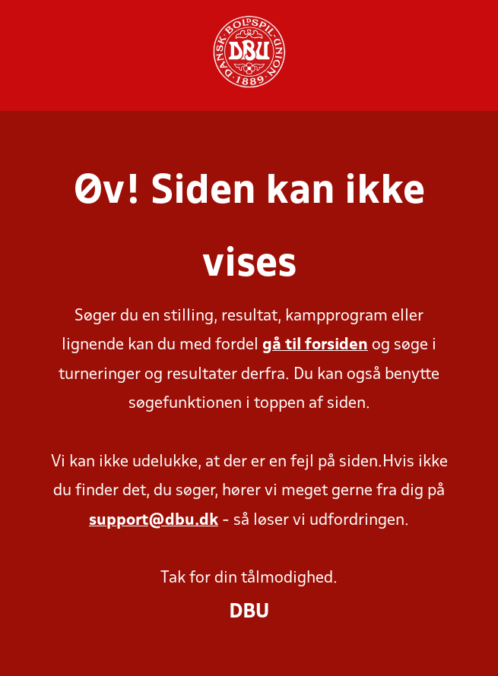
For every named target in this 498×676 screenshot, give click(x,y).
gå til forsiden (315, 345)
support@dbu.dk (153, 520)
